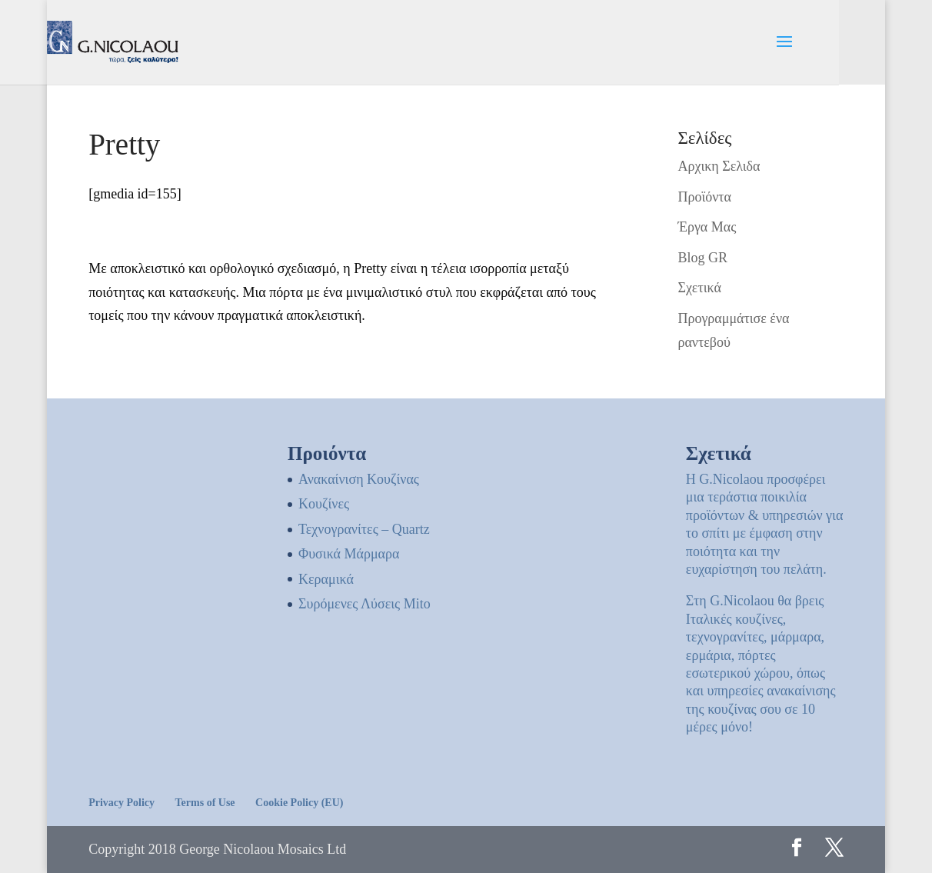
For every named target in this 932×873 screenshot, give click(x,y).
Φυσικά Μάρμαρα (348, 553)
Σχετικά (699, 287)
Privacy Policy (121, 802)
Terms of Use (205, 802)
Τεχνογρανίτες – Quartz (364, 529)
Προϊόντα (704, 197)
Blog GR (702, 257)
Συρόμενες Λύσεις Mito (364, 603)
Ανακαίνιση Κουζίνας (358, 479)
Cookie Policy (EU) (299, 802)
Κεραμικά (326, 579)
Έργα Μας (706, 227)
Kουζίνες (323, 503)
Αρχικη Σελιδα (718, 166)
